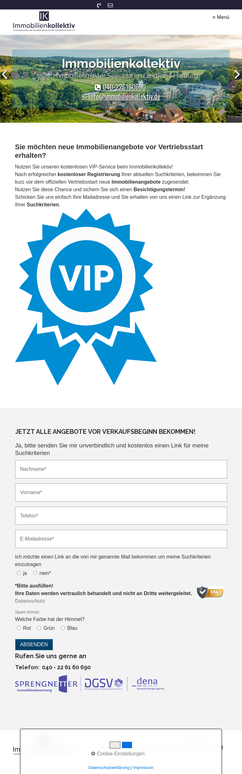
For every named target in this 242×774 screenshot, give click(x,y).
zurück (6, 80)
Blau (72, 628)
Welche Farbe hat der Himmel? (50, 616)
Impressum (162, 746)
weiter (235, 80)
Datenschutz (132, 746)
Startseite (103, 746)
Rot (27, 628)
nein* (45, 573)
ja (25, 573)
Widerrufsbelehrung (201, 746)
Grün (49, 628)
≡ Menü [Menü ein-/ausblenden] (220, 17)
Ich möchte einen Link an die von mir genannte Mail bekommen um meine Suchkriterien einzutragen (113, 560)
